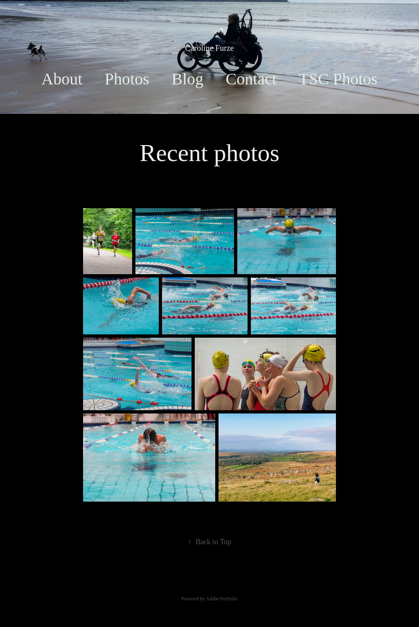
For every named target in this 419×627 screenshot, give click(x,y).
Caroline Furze (209, 47)
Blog (187, 79)
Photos (127, 79)
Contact (250, 79)
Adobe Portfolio (222, 599)
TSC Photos (338, 79)
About (61, 79)
